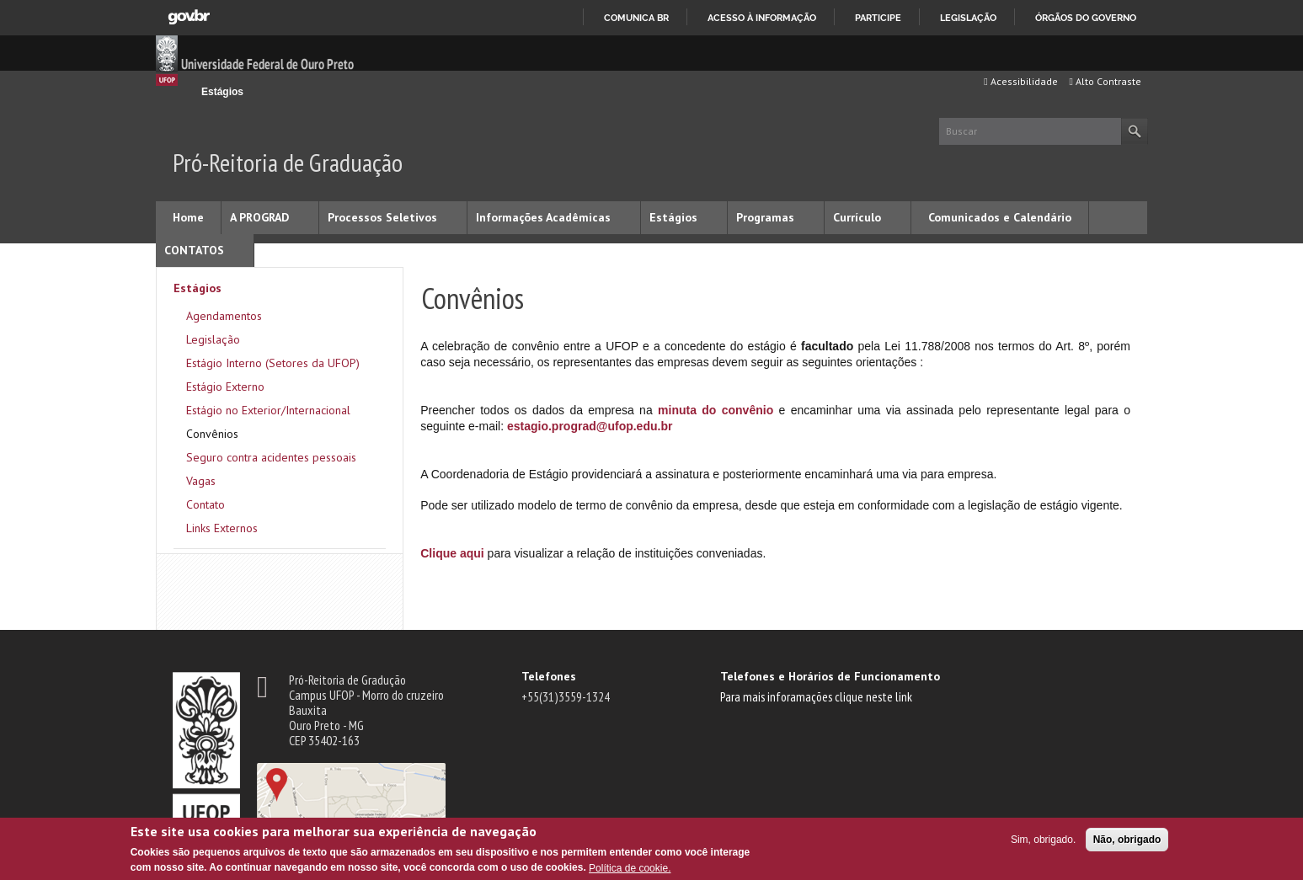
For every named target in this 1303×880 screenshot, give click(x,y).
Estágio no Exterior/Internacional (268, 410)
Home (188, 217)
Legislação (968, 18)
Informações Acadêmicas (543, 217)
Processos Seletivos (382, 217)
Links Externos (222, 528)
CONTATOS (194, 250)
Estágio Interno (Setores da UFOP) (273, 363)
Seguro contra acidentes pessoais (271, 457)
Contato (205, 504)
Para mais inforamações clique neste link (816, 696)
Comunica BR (636, 18)
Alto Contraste (1105, 81)
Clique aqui (451, 553)
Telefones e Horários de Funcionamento (830, 676)
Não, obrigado (1127, 839)
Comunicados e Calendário (999, 217)
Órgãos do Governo (1085, 18)
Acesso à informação (762, 18)
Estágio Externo (225, 386)
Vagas (201, 480)
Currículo (857, 217)
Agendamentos (224, 315)
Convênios (212, 433)
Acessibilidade (1020, 81)
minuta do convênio (715, 410)
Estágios (222, 92)
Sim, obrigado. (1043, 839)
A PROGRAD (259, 217)
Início (180, 91)
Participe (878, 18)
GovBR (189, 17)
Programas (765, 217)
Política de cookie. (629, 868)
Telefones (548, 676)
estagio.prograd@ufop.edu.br (589, 426)
